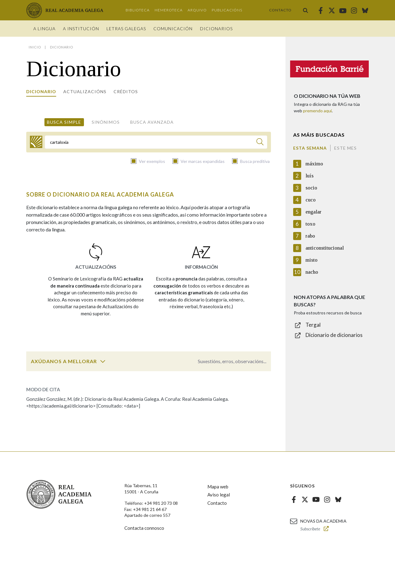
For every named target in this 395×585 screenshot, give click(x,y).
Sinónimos (106, 122)
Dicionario (41, 91)
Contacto (280, 10)
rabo (310, 236)
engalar (314, 212)
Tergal (313, 325)
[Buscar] (260, 142)
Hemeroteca (169, 10)
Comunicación (173, 28)
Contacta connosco (144, 528)
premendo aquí (317, 110)
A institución (81, 28)
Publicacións (227, 10)
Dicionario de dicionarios (334, 335)
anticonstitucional (325, 248)
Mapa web (217, 486)
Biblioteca (138, 10)
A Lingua (44, 28)
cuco (311, 200)
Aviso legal (218, 494)
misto (312, 260)
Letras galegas (126, 28)
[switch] (103, 361)
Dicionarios (216, 28)
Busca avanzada (152, 122)
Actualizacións (84, 91)
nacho (312, 272)
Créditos (126, 91)
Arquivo (197, 10)
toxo (310, 224)
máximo (314, 164)
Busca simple (64, 122)
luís (310, 176)
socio (311, 188)
